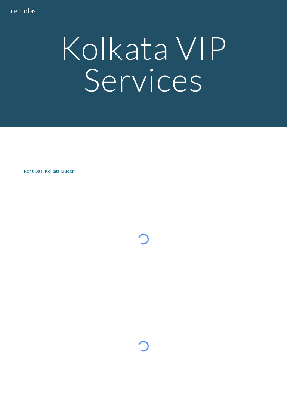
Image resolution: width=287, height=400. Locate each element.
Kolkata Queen (60, 171)
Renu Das (33, 171)
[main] (143, 64)
